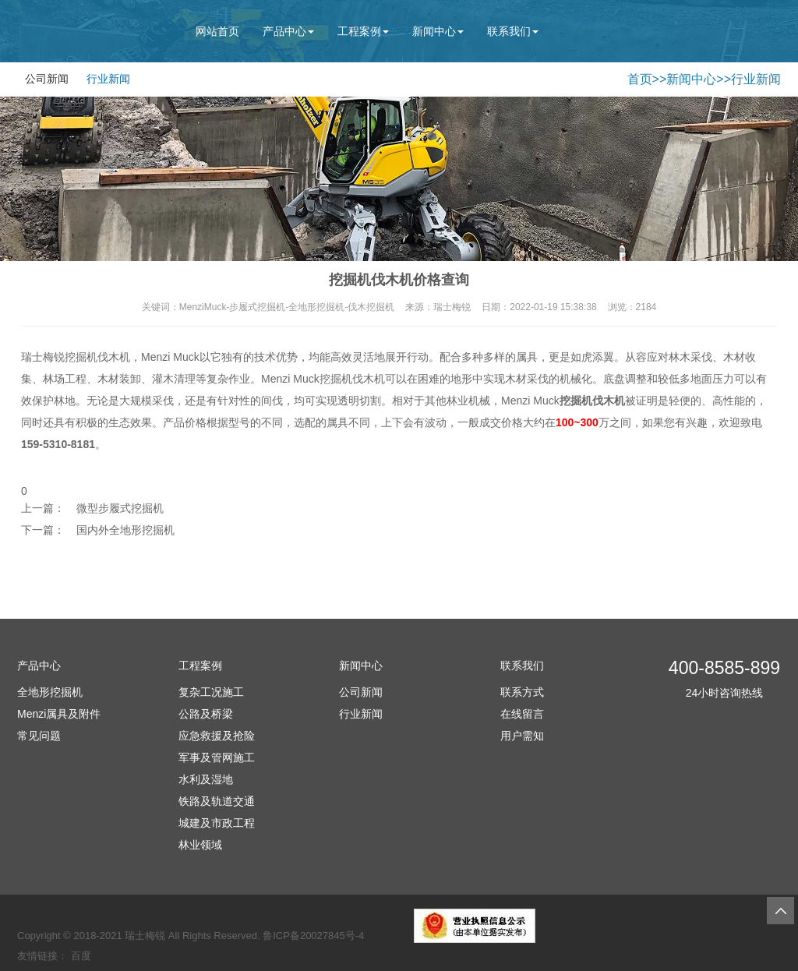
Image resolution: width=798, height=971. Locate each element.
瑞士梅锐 (145, 935)
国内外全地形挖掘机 (125, 530)
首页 (639, 79)
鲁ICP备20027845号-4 (313, 935)
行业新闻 (108, 78)
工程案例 (363, 31)
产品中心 (288, 31)
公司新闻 (47, 78)
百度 (81, 956)
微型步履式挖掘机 (120, 508)
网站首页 (217, 31)
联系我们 (512, 31)
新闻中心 (438, 31)
